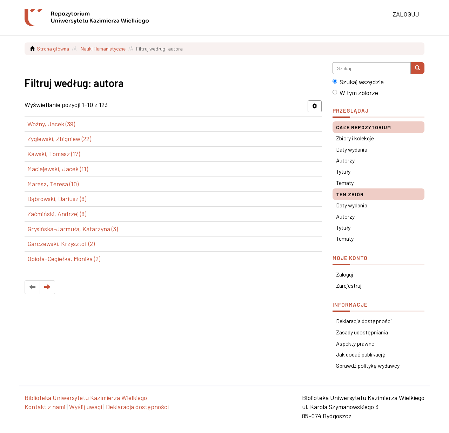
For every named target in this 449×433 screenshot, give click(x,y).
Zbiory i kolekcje (355, 138)
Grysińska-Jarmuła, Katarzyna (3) (72, 229)
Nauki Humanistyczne (103, 49)
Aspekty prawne (355, 343)
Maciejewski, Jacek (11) (57, 169)
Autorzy (345, 160)
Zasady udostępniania (362, 332)
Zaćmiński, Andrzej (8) (56, 214)
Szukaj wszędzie (358, 82)
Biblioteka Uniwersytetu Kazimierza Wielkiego (86, 397)
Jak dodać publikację (361, 354)
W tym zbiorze (355, 92)
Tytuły (343, 171)
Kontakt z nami (45, 407)
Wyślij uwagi (85, 407)
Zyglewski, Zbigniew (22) (59, 138)
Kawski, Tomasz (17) (53, 154)
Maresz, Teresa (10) (53, 184)
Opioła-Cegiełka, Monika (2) (63, 258)
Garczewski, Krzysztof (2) (61, 243)
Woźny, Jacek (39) (51, 124)
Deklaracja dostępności (364, 321)
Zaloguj (344, 274)
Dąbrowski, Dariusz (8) (56, 198)
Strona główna (53, 49)
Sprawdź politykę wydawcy (368, 365)
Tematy (345, 182)
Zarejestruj (349, 285)
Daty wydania (351, 149)
